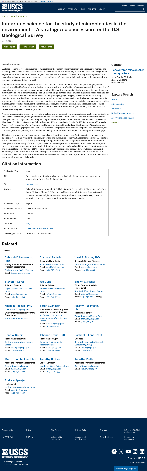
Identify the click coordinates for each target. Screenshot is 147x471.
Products (72, 9)
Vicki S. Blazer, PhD (87, 257)
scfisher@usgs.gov (89, 294)
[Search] (143, 9)
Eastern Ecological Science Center (90, 264)
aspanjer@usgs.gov (19, 390)
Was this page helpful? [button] (126, 469)
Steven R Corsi (14, 281)
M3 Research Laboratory (51, 315)
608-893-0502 (53, 326)
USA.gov (30, 437)
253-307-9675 (18, 393)
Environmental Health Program (19, 270)
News (82, 9)
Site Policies (56, 430)
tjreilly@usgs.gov (89, 369)
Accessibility (7, 430)
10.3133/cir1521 (32, 184)
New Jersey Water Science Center (54, 366)
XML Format (46, 47)
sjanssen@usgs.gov (55, 323)
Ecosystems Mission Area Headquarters (127, 71)
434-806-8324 (53, 350)
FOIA (28, 430)
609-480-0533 (53, 371)
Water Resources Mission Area (88, 316)
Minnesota (116, 108)
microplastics (117, 104)
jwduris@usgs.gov (54, 294)
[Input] (130, 9)
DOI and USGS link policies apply (132, 431)
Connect (92, 9)
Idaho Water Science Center (52, 264)
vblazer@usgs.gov (89, 267)
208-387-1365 (53, 270)
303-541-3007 (87, 321)
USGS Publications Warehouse (39, 228)
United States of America (122, 113)
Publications (8, 17)
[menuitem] (61, 8)
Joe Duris (45, 281)
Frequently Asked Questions (132, 5)
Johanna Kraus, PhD (52, 335)
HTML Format (28, 47)
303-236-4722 (18, 371)
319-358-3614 (17, 350)
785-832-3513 (87, 350)
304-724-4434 (88, 270)
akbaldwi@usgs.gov (55, 267)
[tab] (7, 250)
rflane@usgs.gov (88, 347)
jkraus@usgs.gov (53, 347)
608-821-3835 (18, 297)
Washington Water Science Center (20, 387)
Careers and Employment (80, 438)
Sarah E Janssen (50, 305)
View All (115, 123)
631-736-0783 (88, 297)
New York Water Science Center (89, 291)
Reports (22, 17)
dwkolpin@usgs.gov (20, 347)
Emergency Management (130, 438)
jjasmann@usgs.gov (90, 319)
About (102, 9)
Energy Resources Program (17, 366)
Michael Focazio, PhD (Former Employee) (18, 307)
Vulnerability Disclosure (56, 438)
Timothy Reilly (84, 359)
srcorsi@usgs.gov (19, 294)
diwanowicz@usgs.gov (21, 273)
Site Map (103, 430)
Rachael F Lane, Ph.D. (88, 335)
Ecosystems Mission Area (16, 318)
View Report (9, 47)
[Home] (12, 11)
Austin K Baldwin (51, 257)
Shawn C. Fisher (85, 281)
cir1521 (29, 223)
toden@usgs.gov (53, 369)
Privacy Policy (81, 430)
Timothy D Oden (50, 359)
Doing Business (106, 437)
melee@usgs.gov (18, 369)
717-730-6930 (53, 297)
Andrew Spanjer (15, 380)
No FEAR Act (7, 437)
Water (114, 99)
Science (61, 9)
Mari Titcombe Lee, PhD (20, 359)
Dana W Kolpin (14, 335)
